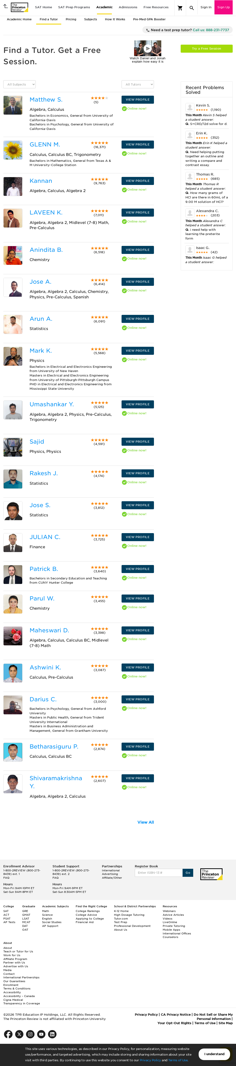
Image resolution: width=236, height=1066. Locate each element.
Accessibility (12, 992)
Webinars (169, 911)
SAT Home (43, 7)
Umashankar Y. (52, 404)
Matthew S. (46, 99)
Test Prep (120, 922)
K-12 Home (121, 911)
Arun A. (41, 318)
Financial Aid (85, 922)
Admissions (128, 7)
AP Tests (9, 922)
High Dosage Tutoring (129, 914)
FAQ (6, 877)
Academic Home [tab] (19, 19)
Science (47, 914)
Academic (104, 7)
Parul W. (42, 598)
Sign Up (223, 7)
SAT (6, 911)
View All (145, 822)
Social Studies (51, 922)
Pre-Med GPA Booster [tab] (149, 19)
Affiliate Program (15, 959)
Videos (167, 918)
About (7, 948)
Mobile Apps (171, 929)
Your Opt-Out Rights (174, 1023)
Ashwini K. (45, 667)
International (111, 870)
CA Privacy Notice (176, 1014)
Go (188, 872)
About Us (120, 929)
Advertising (110, 874)
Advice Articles (173, 914)
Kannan (41, 180)
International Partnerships (21, 977)
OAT (25, 929)
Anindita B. (46, 249)
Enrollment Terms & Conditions (17, 986)
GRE (25, 911)
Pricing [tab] (71, 19)
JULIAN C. (45, 537)
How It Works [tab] (115, 19)
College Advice (86, 914)
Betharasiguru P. (54, 746)
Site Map (226, 1023)
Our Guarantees (14, 981)
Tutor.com (121, 918)
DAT (25, 926)
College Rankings (88, 911)
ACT (6, 914)
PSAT (6, 918)
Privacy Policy (150, 1060)
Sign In (206, 7)
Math (45, 911)
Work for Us (11, 955)
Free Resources (156, 7)
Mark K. (41, 350)
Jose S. (40, 505)
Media (7, 970)
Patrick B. (44, 568)
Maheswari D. (49, 630)
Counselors (170, 937)
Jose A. (40, 281)
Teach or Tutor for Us (18, 951)
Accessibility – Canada (19, 996)
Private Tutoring (174, 926)
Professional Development (132, 926)
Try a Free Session (206, 48)
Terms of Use (178, 1060)
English (47, 918)
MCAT (26, 922)
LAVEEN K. (46, 212)
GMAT (26, 914)
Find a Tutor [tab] (49, 19)
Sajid (37, 441)
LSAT (25, 918)
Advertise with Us (15, 966)
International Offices (177, 933)
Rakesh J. (44, 473)
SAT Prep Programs (74, 7)
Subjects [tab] (90, 19)
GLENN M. (45, 144)
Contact (9, 974)
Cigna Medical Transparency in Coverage (21, 1001)
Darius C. (43, 699)
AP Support (50, 926)
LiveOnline (170, 922)
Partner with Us (14, 962)
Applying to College (90, 918)
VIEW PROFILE (137, 99)
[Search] (191, 8)
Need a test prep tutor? (187, 30)
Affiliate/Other (112, 877)
